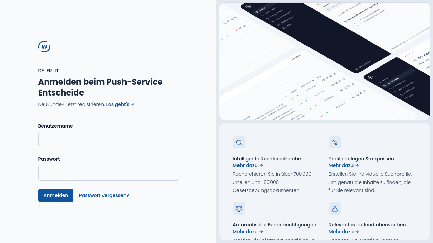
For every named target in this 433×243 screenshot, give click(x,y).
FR (49, 70)
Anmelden (56, 195)
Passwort (49, 159)
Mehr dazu (248, 165)
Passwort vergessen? (104, 195)
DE (41, 70)
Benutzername (55, 126)
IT (57, 70)
